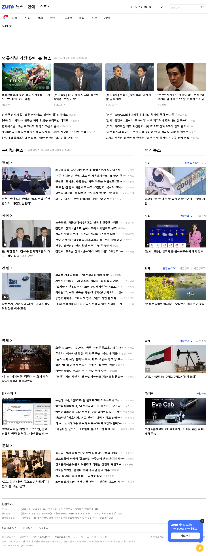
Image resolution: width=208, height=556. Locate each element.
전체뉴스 (28, 528)
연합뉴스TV (59, 104)
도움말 (103, 536)
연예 (31, 7)
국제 (53, 18)
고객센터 (91, 536)
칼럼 (94, 18)
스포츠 (45, 7)
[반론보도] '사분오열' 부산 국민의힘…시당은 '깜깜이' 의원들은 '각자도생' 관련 (60, 509)
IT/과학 (67, 18)
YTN (204, 163)
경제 (40, 18)
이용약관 (24, 536)
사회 (27, 18)
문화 (82, 18)
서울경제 (161, 104)
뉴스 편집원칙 (9, 536)
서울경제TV (200, 268)
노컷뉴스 (201, 393)
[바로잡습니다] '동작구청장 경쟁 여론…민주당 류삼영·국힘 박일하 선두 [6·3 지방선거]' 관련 (67, 517)
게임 (107, 18)
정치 (15, 18)
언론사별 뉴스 (9, 528)
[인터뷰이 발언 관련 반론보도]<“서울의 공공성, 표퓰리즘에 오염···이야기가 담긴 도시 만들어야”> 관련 (72, 513)
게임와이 (6, 104)
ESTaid (7, 545)
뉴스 (19, 7)
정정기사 (7, 504)
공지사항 (78, 536)
